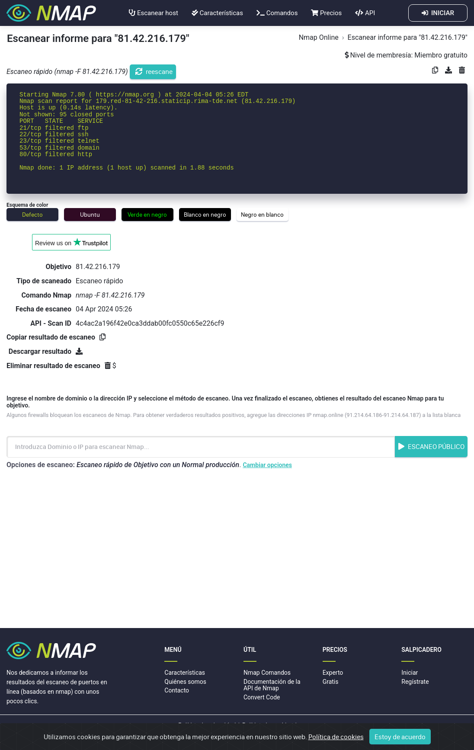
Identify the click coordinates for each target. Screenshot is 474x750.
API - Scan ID (50, 323)
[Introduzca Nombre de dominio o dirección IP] (200, 447)
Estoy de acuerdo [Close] (400, 739)
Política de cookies (267, 725)
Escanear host (153, 13)
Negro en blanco (262, 214)
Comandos (277, 13)
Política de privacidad (207, 725)
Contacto (176, 690)
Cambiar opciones (267, 465)
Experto (333, 672)
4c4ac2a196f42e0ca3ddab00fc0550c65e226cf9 (150, 323)
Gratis (331, 681)
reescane (154, 71)
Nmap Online (319, 37)
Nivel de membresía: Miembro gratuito (406, 55)
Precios (326, 13)
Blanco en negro (205, 214)
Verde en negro (147, 214)
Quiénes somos (185, 681)
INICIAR (438, 13)
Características (217, 13)
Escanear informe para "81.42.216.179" (408, 37)
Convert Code (261, 697)
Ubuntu (90, 214)
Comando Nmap (46, 295)
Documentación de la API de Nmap (272, 685)
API (365, 13)
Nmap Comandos (267, 672)
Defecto (32, 214)
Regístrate (415, 681)
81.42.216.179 (98, 267)
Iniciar (409, 672)
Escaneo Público (431, 446)
